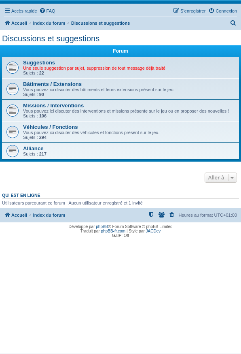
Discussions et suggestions (50, 38)
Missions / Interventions (53, 105)
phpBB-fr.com (113, 231)
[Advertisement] (120, 296)
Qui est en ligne (21, 195)
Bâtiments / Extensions (52, 84)
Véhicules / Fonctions (50, 127)
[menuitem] (47, 11)
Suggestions (39, 63)
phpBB (102, 226)
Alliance (33, 148)
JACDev (153, 231)
